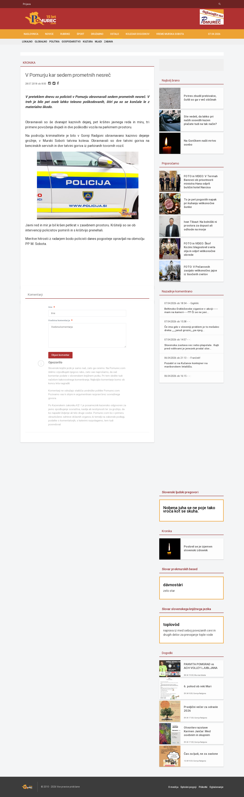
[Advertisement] (191, 437)
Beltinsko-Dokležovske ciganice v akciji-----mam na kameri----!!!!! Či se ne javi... (191, 310)
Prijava (27, 4)
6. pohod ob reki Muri (197, 686)
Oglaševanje (217, 787)
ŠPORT (80, 34)
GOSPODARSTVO (71, 41)
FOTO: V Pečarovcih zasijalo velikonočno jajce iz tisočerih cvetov (200, 270)
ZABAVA (108, 41)
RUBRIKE (65, 34)
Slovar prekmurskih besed (179, 569)
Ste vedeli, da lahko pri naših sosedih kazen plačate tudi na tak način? (200, 120)
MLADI (98, 41)
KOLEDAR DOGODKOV (137, 34)
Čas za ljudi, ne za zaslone (201, 753)
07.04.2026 (214, 34)
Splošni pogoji (190, 787)
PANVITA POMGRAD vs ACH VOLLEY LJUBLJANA (200, 666)
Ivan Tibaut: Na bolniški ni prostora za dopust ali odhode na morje (200, 225)
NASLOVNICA (31, 34)
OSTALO (114, 34)
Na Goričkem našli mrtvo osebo (200, 142)
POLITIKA (54, 41)
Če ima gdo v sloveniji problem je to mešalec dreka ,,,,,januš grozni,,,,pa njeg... (192, 328)
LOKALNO (27, 41)
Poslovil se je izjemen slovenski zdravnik (198, 548)
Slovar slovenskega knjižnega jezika (186, 609)
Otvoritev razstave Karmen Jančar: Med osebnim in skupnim (197, 731)
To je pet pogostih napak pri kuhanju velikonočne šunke (200, 203)
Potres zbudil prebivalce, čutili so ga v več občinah (200, 97)
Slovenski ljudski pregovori (180, 492)
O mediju (175, 787)
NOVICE (49, 34)
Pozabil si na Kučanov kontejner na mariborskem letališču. (186, 365)
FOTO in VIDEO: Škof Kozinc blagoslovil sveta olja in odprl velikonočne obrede (199, 249)
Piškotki (204, 787)
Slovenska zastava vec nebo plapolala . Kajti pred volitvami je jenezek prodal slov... (191, 346)
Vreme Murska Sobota (170, 34)
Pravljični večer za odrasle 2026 (201, 708)
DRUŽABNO (97, 34)
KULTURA (87, 41)
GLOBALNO (41, 41)
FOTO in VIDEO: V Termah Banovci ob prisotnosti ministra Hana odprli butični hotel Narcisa (200, 181)
